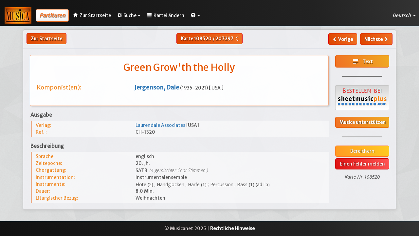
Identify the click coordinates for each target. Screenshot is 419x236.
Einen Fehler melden (362, 164)
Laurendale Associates (161, 125)
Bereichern (362, 151)
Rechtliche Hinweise (232, 228)
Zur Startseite (46, 39)
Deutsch (404, 15)
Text (362, 61)
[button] (195, 15)
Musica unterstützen (362, 122)
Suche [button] (129, 15)
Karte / (210, 39)
